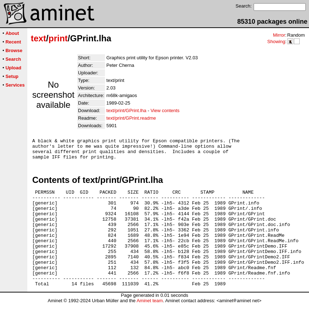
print (58, 38)
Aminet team (150, 324)
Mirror (279, 35)
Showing (276, 41)
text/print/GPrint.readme (131, 118)
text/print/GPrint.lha (126, 110)
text (38, 38)
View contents (165, 110)
